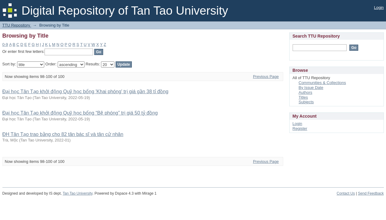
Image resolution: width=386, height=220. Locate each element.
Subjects (306, 102)
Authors (305, 92)
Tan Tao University (77, 193)
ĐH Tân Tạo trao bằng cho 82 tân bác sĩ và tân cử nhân (63, 134)
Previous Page (266, 76)
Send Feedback (371, 193)
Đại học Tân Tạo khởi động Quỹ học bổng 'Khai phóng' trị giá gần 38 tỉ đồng (85, 91)
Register (300, 128)
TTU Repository (16, 25)
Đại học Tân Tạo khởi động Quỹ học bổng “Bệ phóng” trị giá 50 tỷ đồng (80, 113)
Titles (303, 97)
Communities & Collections (322, 82)
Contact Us (346, 193)
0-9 (5, 44)
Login (379, 7)
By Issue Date (311, 87)
